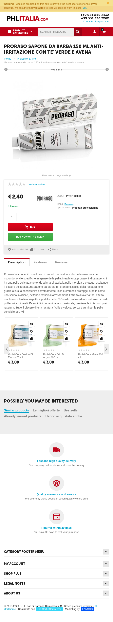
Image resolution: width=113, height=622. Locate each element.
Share (53, 249)
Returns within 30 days (56, 527)
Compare (39, 249)
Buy (32, 227)
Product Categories (20, 31)
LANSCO (87, 609)
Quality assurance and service (57, 494)
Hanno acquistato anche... (65, 351)
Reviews (61, 262)
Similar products (16, 345)
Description (17, 262)
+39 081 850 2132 (95, 15)
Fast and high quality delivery (56, 460)
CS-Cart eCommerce (49, 609)
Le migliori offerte (46, 345)
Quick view (31, 366)
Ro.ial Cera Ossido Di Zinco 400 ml (20, 398)
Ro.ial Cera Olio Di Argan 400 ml (54, 398)
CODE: (60, 196)
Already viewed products (22, 351)
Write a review (37, 184)
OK (85, 7)
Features (40, 262)
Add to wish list (20, 249)
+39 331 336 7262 (95, 18)
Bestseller (71, 345)
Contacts (88, 21)
